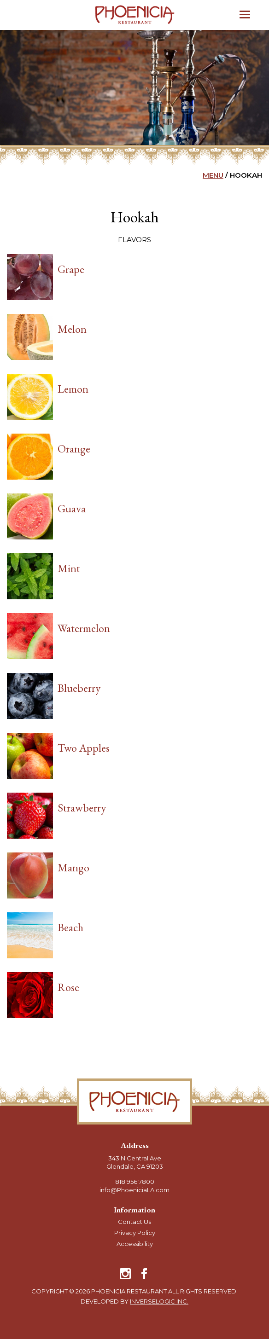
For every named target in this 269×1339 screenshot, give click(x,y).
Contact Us (134, 1221)
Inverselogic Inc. (159, 1301)
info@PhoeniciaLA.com (134, 1190)
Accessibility (135, 1243)
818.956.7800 (134, 1181)
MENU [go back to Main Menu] (213, 175)
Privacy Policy (134, 1232)
